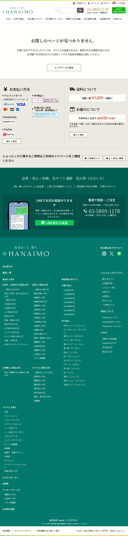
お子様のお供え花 (11, 328)
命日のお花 (9, 316)
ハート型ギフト (11, 428)
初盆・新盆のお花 (11, 320)
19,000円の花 (69, 302)
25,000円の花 (69, 306)
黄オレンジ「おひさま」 (74, 336)
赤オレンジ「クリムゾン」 (75, 325)
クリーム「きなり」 (72, 364)
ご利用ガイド (81, 3)
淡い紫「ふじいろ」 (72, 368)
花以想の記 (107, 347)
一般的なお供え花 (11, 289)
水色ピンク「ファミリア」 (75, 384)
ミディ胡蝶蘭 (39, 358)
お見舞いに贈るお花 (11, 367)
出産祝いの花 (39, 325)
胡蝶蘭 (37, 400)
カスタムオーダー (10, 477)
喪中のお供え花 (11, 324)
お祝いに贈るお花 (40, 284)
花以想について (35, 18)
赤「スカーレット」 (72, 356)
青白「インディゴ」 (72, 376)
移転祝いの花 (39, 376)
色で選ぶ (66, 320)
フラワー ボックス (12, 420)
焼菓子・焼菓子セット (13, 452)
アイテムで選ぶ (9, 407)
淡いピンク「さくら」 (73, 360)
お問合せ (106, 296)
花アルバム (107, 300)
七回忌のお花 (10, 308)
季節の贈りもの (11, 471)
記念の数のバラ (40, 333)
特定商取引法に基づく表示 (48, 530)
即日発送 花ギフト (70, 279)
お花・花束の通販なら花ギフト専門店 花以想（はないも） (102, 531)
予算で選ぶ (67, 285)
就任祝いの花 (39, 388)
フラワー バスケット (13, 424)
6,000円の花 (69, 290)
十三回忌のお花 (11, 312)
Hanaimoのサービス (111, 321)
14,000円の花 (69, 298)
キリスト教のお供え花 (13, 336)
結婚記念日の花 (40, 301)
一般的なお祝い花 (41, 289)
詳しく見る (11, 141)
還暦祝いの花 (39, 305)
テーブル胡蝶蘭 (10, 444)
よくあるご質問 (116, 158)
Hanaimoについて (110, 317)
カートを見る (120, 3)
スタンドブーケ (11, 436)
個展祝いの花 (39, 350)
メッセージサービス (11, 489)
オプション (9, 460)
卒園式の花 (38, 329)
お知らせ (117, 18)
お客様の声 (105, 18)
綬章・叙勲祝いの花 (42, 338)
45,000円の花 (69, 314)
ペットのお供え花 (11, 332)
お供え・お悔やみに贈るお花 (15, 284)
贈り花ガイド (108, 279)
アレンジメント (11, 416)
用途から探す (8, 279)
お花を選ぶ (19, 18)
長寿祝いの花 (39, 313)
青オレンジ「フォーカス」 (75, 380)
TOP (8, 18)
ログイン (107, 3)
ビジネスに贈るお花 (41, 367)
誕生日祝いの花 (40, 293)
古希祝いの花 (39, 309)
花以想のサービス (54, 18)
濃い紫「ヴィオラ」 (72, 348)
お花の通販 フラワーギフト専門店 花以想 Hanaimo (17, 10)
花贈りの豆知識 (73, 18)
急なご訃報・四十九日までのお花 (16, 295)
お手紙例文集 (90, 18)
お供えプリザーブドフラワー (16, 344)
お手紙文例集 (8, 509)
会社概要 (6, 530)
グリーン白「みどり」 (73, 340)
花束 (6, 411)
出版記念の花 (39, 346)
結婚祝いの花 (39, 297)
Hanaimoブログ (109, 343)
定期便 (5, 483)
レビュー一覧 (108, 287)
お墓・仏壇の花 (11, 340)
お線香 (7, 456)
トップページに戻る (63, 67)
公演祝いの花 (39, 354)
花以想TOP (7, 266)
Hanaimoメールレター (112, 326)
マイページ (95, 3)
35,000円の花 (69, 310)
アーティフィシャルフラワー (15, 466)
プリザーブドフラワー (13, 440)
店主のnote (107, 351)
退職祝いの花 (39, 342)
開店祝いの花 (39, 384)
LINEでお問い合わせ (119, 10)
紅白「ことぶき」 (71, 352)
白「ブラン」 (69, 372)
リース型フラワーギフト (14, 432)
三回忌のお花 (10, 304)
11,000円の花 (69, 294)
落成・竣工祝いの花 (42, 396)
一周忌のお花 (10, 300)
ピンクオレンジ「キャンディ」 (75, 331)
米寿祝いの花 (39, 317)
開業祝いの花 (39, 380)
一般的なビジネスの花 (43, 372)
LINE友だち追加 (57, 223)
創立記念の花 (39, 392)
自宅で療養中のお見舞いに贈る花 (16, 374)
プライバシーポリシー (23, 530)
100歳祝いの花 (40, 321)
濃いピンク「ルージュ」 (74, 344)
